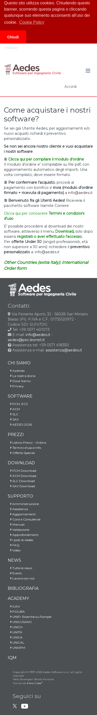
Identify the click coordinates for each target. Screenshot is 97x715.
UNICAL (16, 642)
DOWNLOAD (21, 462)
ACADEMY (18, 598)
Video (14, 550)
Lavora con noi (21, 578)
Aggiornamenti (22, 514)
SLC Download (21, 481)
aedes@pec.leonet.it (26, 340)
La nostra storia (21, 376)
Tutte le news (20, 568)
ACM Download (22, 476)
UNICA (15, 637)
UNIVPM (16, 648)
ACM (14, 409)
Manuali (16, 524)
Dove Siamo (19, 381)
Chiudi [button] (13, 37)
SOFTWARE (20, 396)
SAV (13, 419)
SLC (13, 414)
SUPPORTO (20, 496)
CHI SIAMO (19, 362)
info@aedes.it (38, 334)
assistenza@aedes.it (64, 350)
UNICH (15, 627)
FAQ (13, 545)
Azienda (16, 371)
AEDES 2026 (20, 424)
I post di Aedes (20, 540)
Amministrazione (23, 504)
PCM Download (22, 471)
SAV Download (21, 486)
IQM (12, 657)
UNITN (15, 632)
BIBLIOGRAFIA (23, 588)
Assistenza (18, 509)
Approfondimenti (23, 535)
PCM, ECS (18, 404)
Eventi (15, 573)
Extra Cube (34, 683)
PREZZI (16, 434)
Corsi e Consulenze (24, 519)
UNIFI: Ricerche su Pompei (29, 617)
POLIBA (16, 611)
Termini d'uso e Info (24, 448)
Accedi (70, 86)
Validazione (18, 530)
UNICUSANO (20, 622)
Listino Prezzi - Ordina (27, 442)
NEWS (14, 560)
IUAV (14, 606)
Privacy (16, 386)
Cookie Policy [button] (31, 22)
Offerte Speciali (21, 453)
